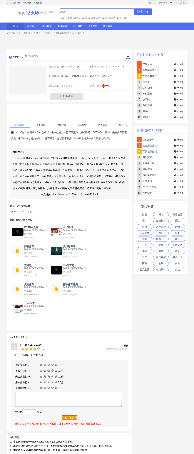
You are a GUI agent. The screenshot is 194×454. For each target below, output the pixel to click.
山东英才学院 (149, 175)
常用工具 (152, 2)
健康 (144, 226)
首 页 (15, 26)
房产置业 (161, 226)
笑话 (177, 220)
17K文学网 (148, 139)
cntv (30, 211)
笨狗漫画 (147, 93)
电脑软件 (161, 269)
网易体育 (105, 227)
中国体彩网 (25, 423)
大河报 (146, 81)
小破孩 (146, 99)
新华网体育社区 (150, 70)
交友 (161, 245)
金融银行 (161, 220)
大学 (144, 239)
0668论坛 (75, 18)
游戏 (177, 269)
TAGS (173, 2)
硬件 (144, 220)
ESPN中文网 (31, 227)
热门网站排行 (24, 2)
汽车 (161, 233)
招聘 (144, 263)
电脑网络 (62, 26)
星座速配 (161, 257)
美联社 (146, 111)
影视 (144, 214)
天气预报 (147, 181)
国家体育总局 (69, 265)
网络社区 (177, 257)
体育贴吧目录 (52, 423)
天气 (144, 257)
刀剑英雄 (147, 157)
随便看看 (37, 2)
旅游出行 (161, 239)
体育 (38, 33)
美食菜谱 (177, 245)
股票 (161, 251)
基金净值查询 (149, 145)
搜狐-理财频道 (92, 18)
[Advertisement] (69, 42)
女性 (177, 263)
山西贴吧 (110, 18)
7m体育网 (105, 246)
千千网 (123, 18)
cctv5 (14, 211)
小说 (144, 245)
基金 (177, 251)
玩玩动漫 (147, 87)
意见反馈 (84, 444)
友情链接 (110, 444)
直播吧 (65, 246)
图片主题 (144, 269)
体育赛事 (144, 233)
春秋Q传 (147, 192)
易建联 (146, 117)
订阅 (81, 33)
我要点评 (66, 96)
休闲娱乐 (32, 26)
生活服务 (47, 26)
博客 (161, 214)
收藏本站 (182, 2)
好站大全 (11, 2)
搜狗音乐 (147, 64)
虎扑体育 (29, 265)
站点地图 (124, 444)
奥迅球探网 (30, 246)
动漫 (161, 263)
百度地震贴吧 (149, 151)
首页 (18, 33)
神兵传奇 (147, 169)
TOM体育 (105, 265)
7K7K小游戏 (149, 187)
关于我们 (70, 444)
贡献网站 (97, 444)
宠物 (144, 251)
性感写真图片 (149, 76)
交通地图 (177, 214)
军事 (177, 233)
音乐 (177, 239)
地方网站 (77, 26)
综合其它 (92, 26)
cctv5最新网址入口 (65, 33)
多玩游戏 (147, 105)
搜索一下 (143, 11)
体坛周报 (67, 227)
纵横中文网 (148, 163)
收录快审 (163, 2)
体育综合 (48, 33)
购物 (177, 226)
